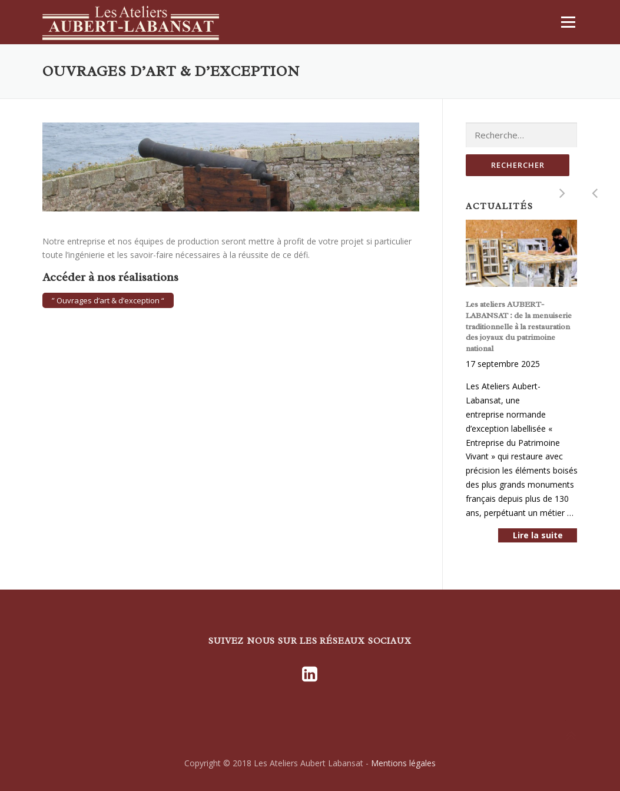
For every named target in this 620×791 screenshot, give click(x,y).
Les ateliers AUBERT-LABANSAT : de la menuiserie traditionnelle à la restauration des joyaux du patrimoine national (519, 326)
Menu (568, 22)
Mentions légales (403, 763)
